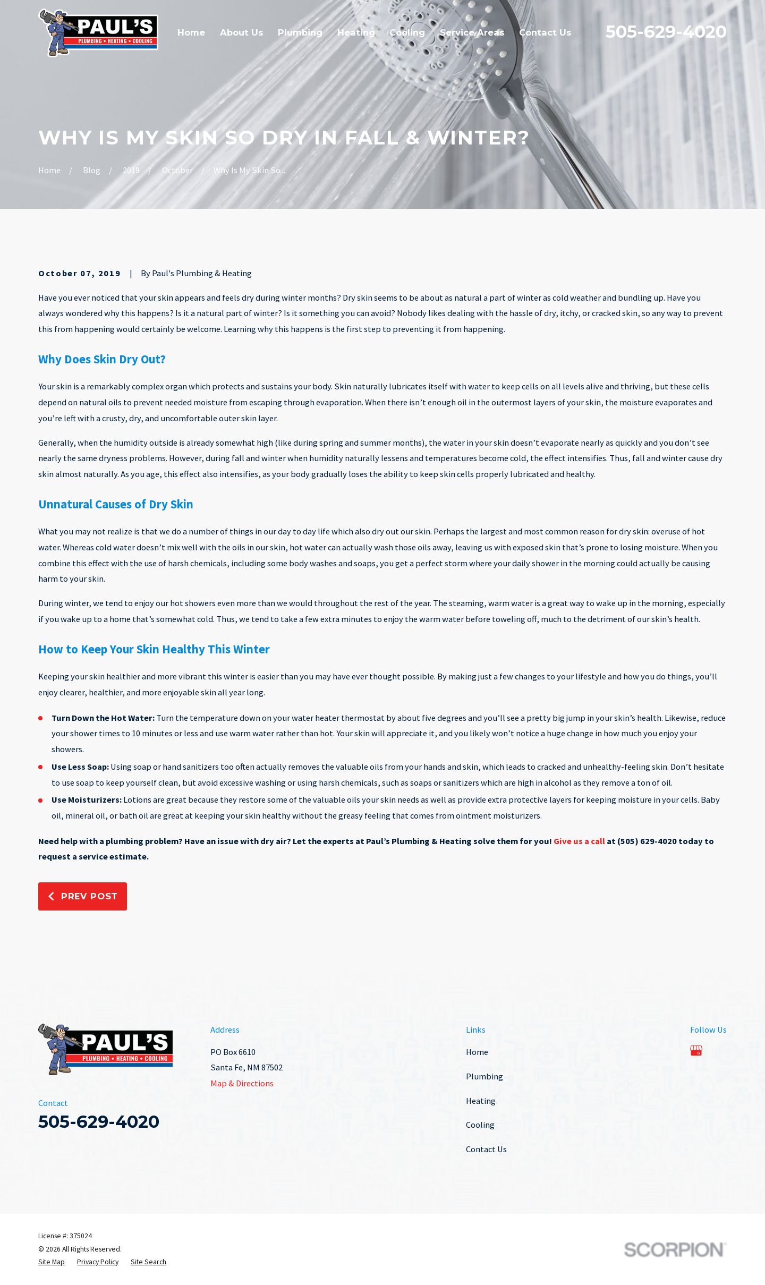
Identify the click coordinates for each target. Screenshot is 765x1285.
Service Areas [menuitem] (472, 32)
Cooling (480, 1124)
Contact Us (486, 1149)
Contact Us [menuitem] (545, 32)
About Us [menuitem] (242, 32)
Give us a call (579, 841)
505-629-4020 (666, 31)
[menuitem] (51, 1262)
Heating (481, 1100)
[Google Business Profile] (696, 1050)
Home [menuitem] (191, 32)
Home (477, 1051)
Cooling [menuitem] (407, 32)
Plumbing (484, 1076)
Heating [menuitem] (356, 32)
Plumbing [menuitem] (300, 32)
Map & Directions (242, 1083)
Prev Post (82, 896)
